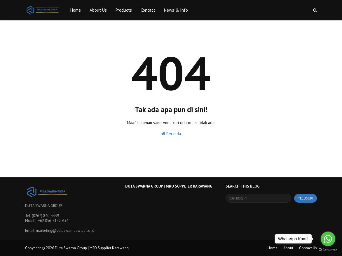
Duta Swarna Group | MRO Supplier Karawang (92, 248)
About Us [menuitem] (98, 10)
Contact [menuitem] (148, 10)
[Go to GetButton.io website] (328, 250)
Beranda (171, 133)
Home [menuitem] (75, 10)
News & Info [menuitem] (176, 10)
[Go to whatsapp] (328, 239)
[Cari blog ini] (258, 198)
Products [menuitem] (124, 10)
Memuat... (133, 196)
